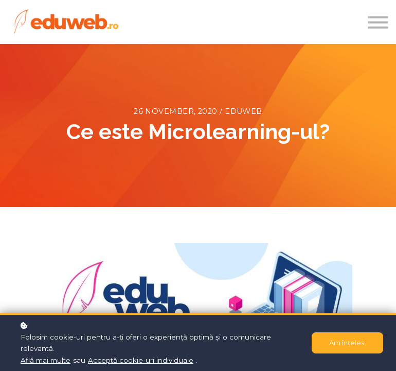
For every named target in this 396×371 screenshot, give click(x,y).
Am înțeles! (347, 343)
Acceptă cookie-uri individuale (140, 360)
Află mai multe (45, 360)
